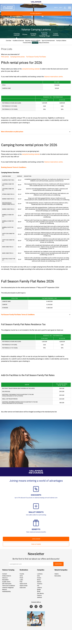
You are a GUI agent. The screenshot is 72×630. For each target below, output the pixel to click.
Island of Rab (23, 585)
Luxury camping (55, 34)
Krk (38, 585)
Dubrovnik (23, 587)
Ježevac (39, 587)
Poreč (21, 578)
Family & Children (61, 40)
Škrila (38, 591)
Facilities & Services (18, 40)
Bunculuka (58, 576)
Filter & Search (36, 13)
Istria (21, 576)
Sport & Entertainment (48, 40)
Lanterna (39, 574)
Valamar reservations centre (53, 76)
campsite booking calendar (31, 69)
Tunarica (39, 583)
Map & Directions (44, 42)
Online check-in (6, 576)
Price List (35, 42)
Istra (38, 576)
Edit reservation (6, 583)
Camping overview (17, 34)
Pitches (24, 34)
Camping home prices (17, 57)
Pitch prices (5, 57)
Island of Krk (23, 583)
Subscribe (58, 564)
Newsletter (5, 579)
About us (5, 578)
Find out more (36, 544)
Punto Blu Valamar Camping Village (44, 34)
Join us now (36, 539)
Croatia (22, 574)
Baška (39, 589)
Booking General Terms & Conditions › (14, 167)
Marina (39, 581)
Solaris (56, 574)
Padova (39, 595)
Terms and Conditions (8, 585)
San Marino (40, 593)
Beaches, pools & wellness (32, 40)
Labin (21, 579)
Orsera (39, 578)
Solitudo (39, 597)
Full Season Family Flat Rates (36, 57)
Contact (4, 574)
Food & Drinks (27, 42)
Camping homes (33, 34)
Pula (21, 581)
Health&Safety (6, 591)
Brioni (38, 579)
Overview (8, 40)
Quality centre (6, 581)
